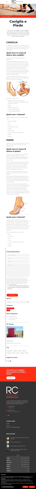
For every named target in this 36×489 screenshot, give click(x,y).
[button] (34, 475)
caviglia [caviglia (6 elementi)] (15, 350)
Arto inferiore (8, 16)
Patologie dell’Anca (12, 316)
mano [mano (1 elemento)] (14, 353)
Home (3, 16)
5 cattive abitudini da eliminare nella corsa (17, 446)
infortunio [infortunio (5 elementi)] (9, 353)
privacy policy (14, 284)
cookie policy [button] (3, 478)
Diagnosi (8, 425)
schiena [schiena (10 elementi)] (22, 353)
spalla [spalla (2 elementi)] (27, 353)
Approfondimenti (10, 308)
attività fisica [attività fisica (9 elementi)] (9, 350)
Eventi (8, 310)
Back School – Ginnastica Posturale (13, 427)
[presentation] (15, 291)
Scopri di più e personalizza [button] (8, 486)
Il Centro (8, 423)
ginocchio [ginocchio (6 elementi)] (24, 350)
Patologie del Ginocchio (13, 318)
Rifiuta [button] (25, 486)
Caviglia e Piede (12, 319)
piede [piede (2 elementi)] (18, 353)
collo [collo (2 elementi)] (19, 350)
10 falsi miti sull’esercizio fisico (15, 442)
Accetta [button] (32, 486)
